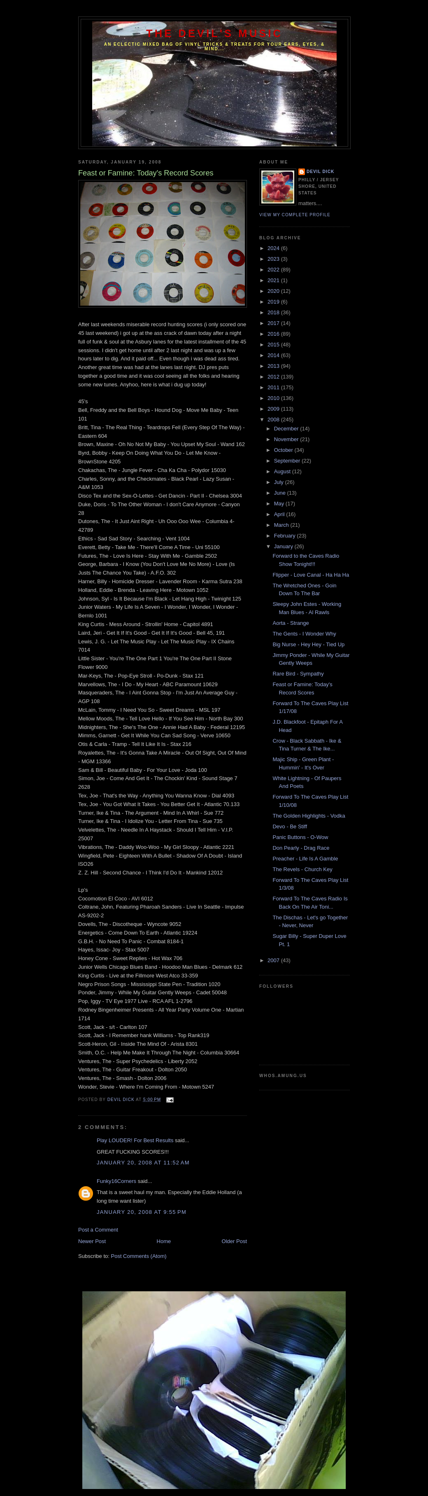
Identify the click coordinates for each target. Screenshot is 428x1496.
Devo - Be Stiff (289, 826)
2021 (274, 280)
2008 (274, 419)
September (288, 461)
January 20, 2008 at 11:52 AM (143, 1162)
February (285, 536)
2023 (274, 259)
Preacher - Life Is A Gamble (305, 859)
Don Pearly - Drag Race (300, 848)
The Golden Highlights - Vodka (308, 816)
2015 (274, 344)
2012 (274, 377)
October (284, 450)
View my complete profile (294, 215)
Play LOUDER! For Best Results (135, 1140)
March (282, 525)
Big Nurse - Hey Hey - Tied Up (308, 644)
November (287, 439)
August (283, 471)
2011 (274, 387)
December (287, 428)
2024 (274, 248)
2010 (274, 398)
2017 (274, 323)
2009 (274, 409)
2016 (274, 334)
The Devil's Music (214, 33)
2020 (274, 291)
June (280, 493)
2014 (274, 355)
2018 (274, 312)
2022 (274, 269)
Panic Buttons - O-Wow (300, 837)
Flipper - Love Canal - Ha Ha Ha (310, 575)
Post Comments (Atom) (139, 1256)
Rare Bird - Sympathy (297, 674)
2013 (274, 366)
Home (164, 1241)
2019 (274, 302)
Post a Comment (98, 1230)
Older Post (234, 1241)
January (284, 546)
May (280, 503)
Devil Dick (320, 171)
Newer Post (92, 1241)
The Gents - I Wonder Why (304, 634)
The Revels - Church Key (302, 869)
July (279, 482)
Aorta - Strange (290, 623)
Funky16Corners (116, 1181)
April (280, 514)
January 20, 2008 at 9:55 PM (141, 1212)
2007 (274, 960)
